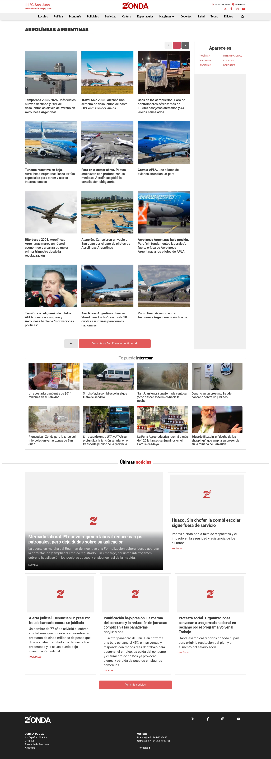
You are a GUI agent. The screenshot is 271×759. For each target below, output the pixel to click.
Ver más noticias (135, 684)
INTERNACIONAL (232, 55)
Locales (43, 16)
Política (58, 16)
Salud (201, 16)
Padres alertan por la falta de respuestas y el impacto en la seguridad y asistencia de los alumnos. (204, 538)
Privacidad (144, 747)
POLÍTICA (205, 55)
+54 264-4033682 (156, 737)
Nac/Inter (167, 16)
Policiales (93, 16)
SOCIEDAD (205, 65)
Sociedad (110, 16)
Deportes (186, 16)
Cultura (126, 16)
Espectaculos (145, 16)
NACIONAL (206, 60)
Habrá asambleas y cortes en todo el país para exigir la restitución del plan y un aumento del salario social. (209, 642)
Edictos (228, 16)
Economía (75, 16)
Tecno (214, 16)
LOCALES (228, 60)
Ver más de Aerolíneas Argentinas (114, 343)
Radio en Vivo (221, 4)
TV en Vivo (239, 4)
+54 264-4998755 (159, 740)
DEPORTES (229, 65)
